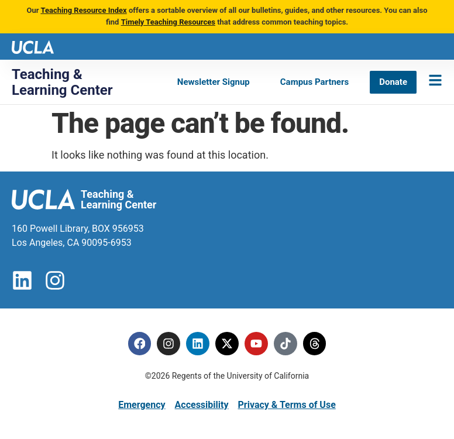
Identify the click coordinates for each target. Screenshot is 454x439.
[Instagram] (168, 343)
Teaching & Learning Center (62, 82)
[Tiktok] (285, 343)
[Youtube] (256, 343)
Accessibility (202, 404)
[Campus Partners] (314, 82)
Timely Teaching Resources (168, 22)
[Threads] (314, 343)
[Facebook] (139, 343)
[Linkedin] (197, 343)
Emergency (141, 404)
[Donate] (393, 82)
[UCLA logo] (33, 46)
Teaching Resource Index (83, 10)
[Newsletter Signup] (213, 82)
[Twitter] (227, 343)
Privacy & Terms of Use (286, 404)
